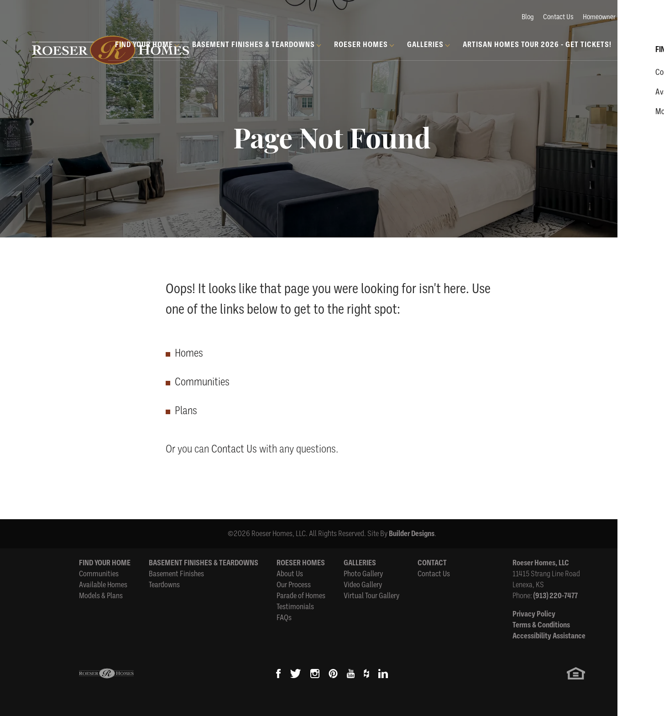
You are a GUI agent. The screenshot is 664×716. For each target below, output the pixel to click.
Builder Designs (411, 533)
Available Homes (103, 584)
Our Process (294, 584)
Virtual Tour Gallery (371, 595)
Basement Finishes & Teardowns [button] (253, 44)
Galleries (360, 562)
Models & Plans (101, 595)
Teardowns (164, 584)
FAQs (284, 617)
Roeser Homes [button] (361, 44)
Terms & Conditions (541, 625)
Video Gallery (363, 584)
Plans (186, 410)
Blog (528, 17)
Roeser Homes (301, 562)
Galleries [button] (425, 44)
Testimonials (295, 606)
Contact (432, 562)
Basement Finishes (176, 573)
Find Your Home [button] (144, 44)
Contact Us (558, 17)
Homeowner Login (607, 17)
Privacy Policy (533, 614)
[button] (630, 55)
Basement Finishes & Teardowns (203, 562)
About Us (290, 573)
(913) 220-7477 (555, 595)
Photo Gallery (363, 573)
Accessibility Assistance (549, 636)
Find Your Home (105, 562)
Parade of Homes (301, 595)
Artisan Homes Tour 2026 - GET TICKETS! (537, 44)
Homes (189, 353)
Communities (202, 382)
